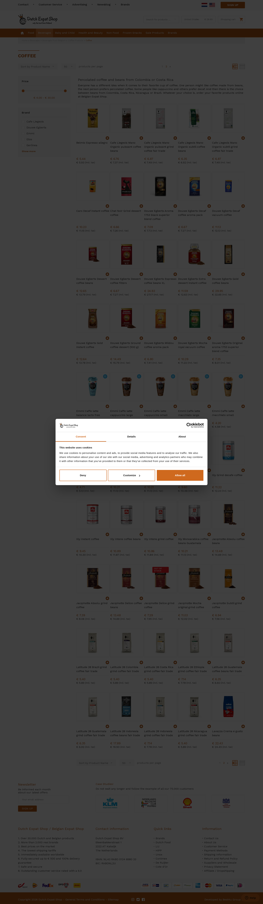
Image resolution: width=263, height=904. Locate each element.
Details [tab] (131, 436)
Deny (83, 475)
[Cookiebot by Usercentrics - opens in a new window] (189, 425)
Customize (131, 475)
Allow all (180, 475)
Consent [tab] (81, 436)
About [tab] (182, 436)
